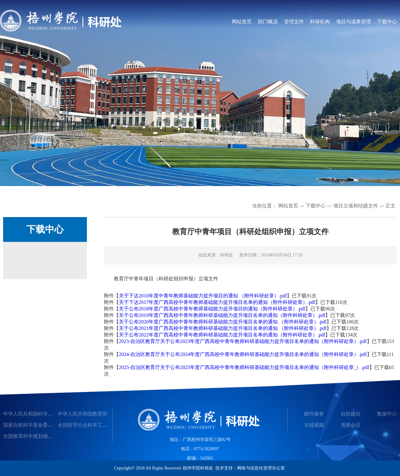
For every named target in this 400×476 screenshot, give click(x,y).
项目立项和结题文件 (355, 205)
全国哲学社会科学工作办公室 (90, 425)
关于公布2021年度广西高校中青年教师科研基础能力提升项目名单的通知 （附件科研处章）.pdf (222, 328)
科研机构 (320, 21)
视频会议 (351, 425)
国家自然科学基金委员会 (30, 425)
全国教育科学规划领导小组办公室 (40, 436)
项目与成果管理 (353, 21)
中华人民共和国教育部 (82, 413)
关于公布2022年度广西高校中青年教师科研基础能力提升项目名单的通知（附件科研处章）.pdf (222, 334)
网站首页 (242, 21)
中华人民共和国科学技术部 (33, 413)
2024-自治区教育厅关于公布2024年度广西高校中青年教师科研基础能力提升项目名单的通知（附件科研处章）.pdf (243, 354)
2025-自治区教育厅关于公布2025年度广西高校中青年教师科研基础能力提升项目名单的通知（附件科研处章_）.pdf (244, 367)
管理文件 (294, 21)
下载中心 (387, 21)
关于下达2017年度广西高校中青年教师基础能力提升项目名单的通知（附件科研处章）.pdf (217, 302)
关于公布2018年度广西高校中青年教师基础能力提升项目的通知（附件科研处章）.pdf (212, 308)
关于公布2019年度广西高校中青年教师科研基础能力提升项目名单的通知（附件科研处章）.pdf (222, 315)
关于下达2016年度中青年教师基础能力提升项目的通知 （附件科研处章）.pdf (203, 295)
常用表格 (33, 281)
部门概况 (268, 21)
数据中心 (387, 413)
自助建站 (351, 413)
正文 (390, 205)
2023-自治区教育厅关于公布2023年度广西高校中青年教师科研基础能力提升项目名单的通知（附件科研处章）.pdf (243, 341)
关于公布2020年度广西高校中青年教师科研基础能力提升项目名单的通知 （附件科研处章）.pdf (222, 321)
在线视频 (314, 425)
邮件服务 (314, 413)
